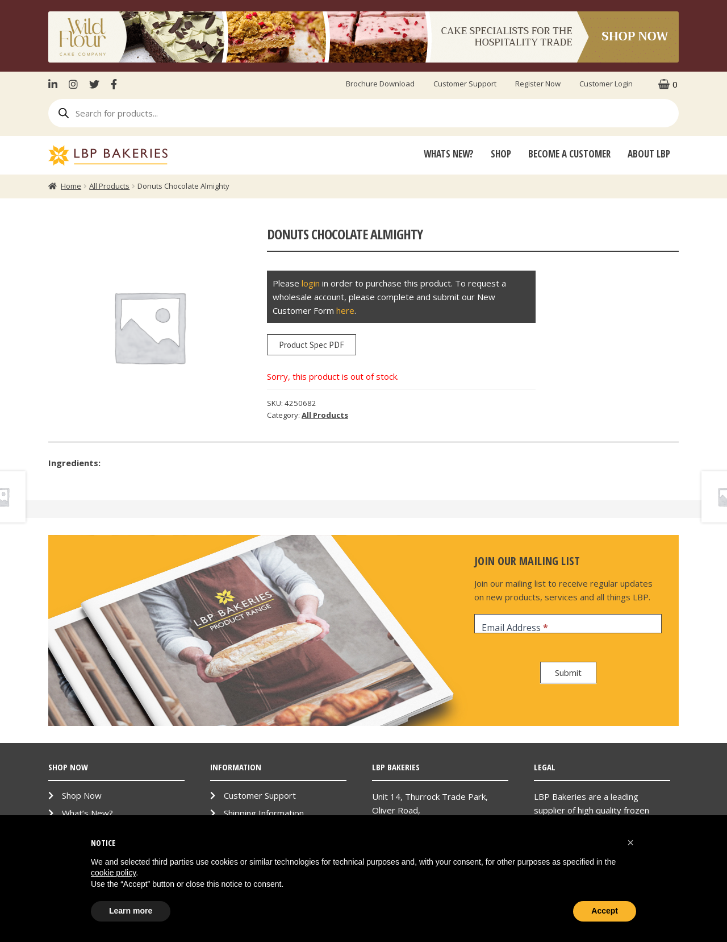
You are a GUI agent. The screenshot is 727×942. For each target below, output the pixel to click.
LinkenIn (55, 84)
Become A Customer (569, 153)
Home (71, 186)
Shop (501, 153)
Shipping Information (264, 813)
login (311, 283)
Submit (568, 672)
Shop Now (82, 795)
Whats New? (449, 153)
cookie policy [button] (113, 872)
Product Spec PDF (311, 344)
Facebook (114, 84)
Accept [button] (604, 910)
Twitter (94, 84)
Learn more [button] (130, 910)
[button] (630, 842)
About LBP (649, 153)
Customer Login (606, 83)
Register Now (538, 83)
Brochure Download (380, 83)
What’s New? (87, 813)
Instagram (73, 84)
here (345, 310)
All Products (109, 186)
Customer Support (464, 83)
